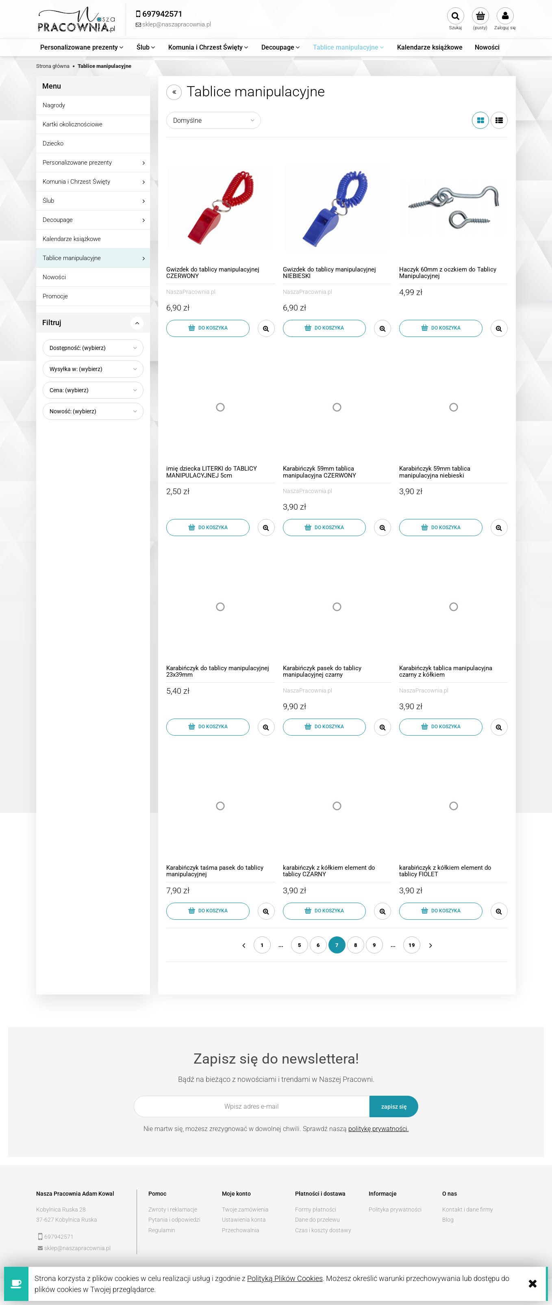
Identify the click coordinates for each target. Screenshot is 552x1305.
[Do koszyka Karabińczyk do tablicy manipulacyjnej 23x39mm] (208, 727)
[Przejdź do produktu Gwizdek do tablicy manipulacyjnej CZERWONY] (220, 208)
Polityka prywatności (395, 1209)
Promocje (55, 296)
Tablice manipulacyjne (72, 258)
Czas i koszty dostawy (323, 1230)
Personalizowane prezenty (77, 162)
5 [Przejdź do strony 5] (299, 945)
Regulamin (161, 1230)
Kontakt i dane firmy (467, 1209)
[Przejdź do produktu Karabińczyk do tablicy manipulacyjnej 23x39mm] (220, 606)
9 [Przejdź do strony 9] (374, 945)
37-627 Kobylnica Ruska (66, 1219)
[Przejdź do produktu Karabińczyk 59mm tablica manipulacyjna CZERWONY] (337, 407)
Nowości (54, 277)
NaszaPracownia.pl (190, 292)
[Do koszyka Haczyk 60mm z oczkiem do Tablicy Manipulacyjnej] (440, 328)
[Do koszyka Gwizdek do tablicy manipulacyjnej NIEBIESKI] (324, 328)
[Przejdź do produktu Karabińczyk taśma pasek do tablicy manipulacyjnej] (220, 806)
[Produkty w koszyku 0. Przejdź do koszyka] (480, 19)
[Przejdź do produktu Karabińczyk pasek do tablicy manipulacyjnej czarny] (337, 606)
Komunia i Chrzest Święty (76, 181)
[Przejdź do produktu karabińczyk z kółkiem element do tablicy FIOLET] (453, 806)
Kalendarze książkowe (72, 239)
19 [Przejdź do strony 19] (412, 945)
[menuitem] (82, 47)
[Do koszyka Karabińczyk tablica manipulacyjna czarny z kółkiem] (440, 727)
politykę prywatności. (378, 1129)
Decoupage (58, 220)
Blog (448, 1219)
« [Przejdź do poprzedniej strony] (243, 944)
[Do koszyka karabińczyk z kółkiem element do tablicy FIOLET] (440, 911)
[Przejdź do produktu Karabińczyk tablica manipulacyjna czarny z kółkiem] (453, 606)
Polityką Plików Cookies (285, 1278)
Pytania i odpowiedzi (174, 1219)
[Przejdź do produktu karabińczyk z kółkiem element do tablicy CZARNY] (337, 806)
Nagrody (54, 105)
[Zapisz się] (393, 1106)
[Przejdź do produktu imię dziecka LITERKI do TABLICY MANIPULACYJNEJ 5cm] (220, 407)
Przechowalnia (240, 1230)
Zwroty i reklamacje (172, 1209)
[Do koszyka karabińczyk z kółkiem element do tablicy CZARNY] (324, 911)
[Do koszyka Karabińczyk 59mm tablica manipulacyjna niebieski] (440, 527)
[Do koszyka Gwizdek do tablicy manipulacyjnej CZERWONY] (208, 328)
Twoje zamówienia (245, 1209)
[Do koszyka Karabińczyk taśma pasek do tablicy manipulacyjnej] (208, 911)
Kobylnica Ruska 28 (61, 1209)
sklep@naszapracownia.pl (77, 1248)
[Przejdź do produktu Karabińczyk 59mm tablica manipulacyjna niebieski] (453, 407)
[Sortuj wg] (213, 120)
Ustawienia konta (244, 1219)
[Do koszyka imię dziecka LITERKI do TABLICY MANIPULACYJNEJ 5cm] (208, 527)
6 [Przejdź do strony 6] (318, 945)
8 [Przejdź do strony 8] (355, 945)
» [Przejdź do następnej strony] (430, 944)
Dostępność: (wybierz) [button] (78, 348)
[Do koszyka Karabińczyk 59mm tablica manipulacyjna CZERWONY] (324, 527)
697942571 (59, 1236)
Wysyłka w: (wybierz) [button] (76, 369)
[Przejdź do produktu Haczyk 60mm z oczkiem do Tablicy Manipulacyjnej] (453, 208)
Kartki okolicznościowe (72, 124)
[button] (266, 328)
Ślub (48, 200)
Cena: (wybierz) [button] (69, 390)
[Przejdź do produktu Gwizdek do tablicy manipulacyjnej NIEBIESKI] (337, 208)
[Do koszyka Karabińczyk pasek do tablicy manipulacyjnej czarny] (324, 727)
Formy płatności (315, 1209)
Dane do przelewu (317, 1219)
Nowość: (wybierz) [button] (73, 411)
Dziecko (53, 143)
